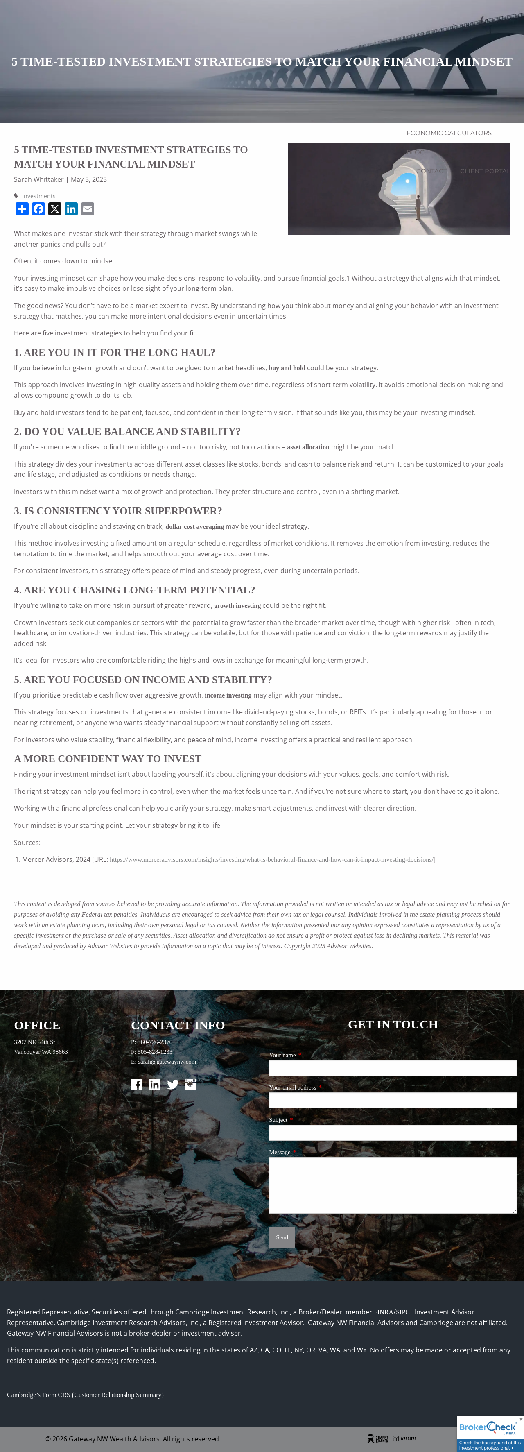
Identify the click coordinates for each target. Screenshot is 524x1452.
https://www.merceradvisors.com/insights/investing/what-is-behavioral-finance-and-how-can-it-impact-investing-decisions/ (272, 859)
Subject (305, 1120)
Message (307, 1152)
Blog (416, 152)
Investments (39, 196)
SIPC (403, 1312)
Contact (431, 171)
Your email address (319, 1087)
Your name (309, 1055)
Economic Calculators (449, 133)
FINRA (383, 1312)
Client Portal (485, 171)
